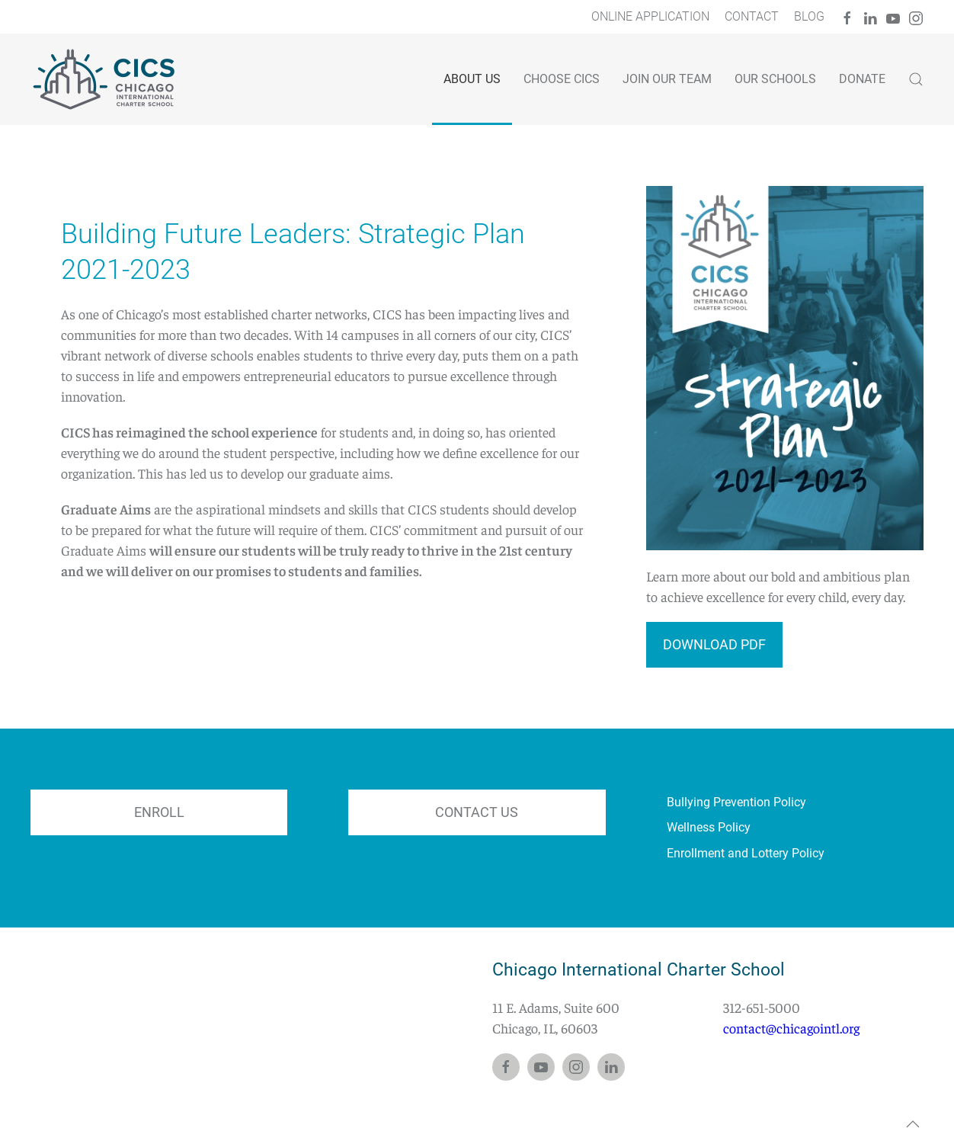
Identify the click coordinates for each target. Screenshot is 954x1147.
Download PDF (714, 644)
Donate (862, 79)
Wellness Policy (709, 827)
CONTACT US (476, 812)
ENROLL (159, 812)
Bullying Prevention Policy (736, 802)
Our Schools (775, 79)
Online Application (650, 16)
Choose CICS (561, 79)
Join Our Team (667, 79)
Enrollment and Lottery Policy (745, 853)
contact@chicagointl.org (791, 1027)
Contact (752, 16)
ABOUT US (472, 79)
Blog (809, 16)
